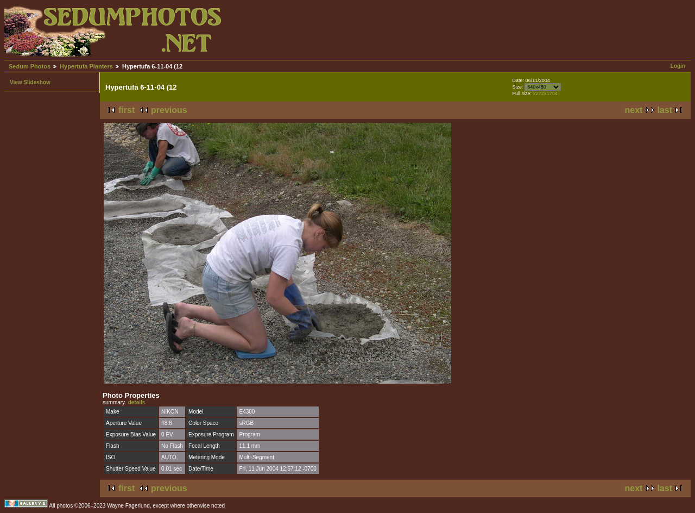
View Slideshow (30, 82)
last (664, 110)
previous (169, 110)
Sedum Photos (29, 66)
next (634, 110)
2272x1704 (545, 93)
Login (678, 66)
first (126, 110)
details (137, 402)
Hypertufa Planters (86, 66)
